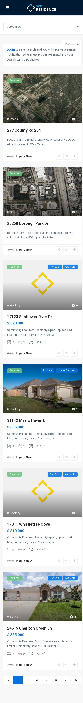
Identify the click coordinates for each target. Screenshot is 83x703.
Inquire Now (24, 156)
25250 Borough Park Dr (27, 223)
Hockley (15, 305)
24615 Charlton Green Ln (29, 628)
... (55, 237)
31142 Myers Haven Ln (27, 420)
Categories (14, 26)
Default (70, 44)
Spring (14, 212)
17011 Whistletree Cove (28, 524)
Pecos (14, 119)
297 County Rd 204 (24, 130)
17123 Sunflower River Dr (29, 316)
